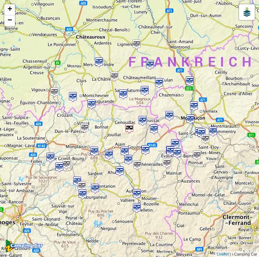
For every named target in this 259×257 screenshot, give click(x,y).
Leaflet (223, 254)
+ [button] (10, 9)
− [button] (10, 20)
